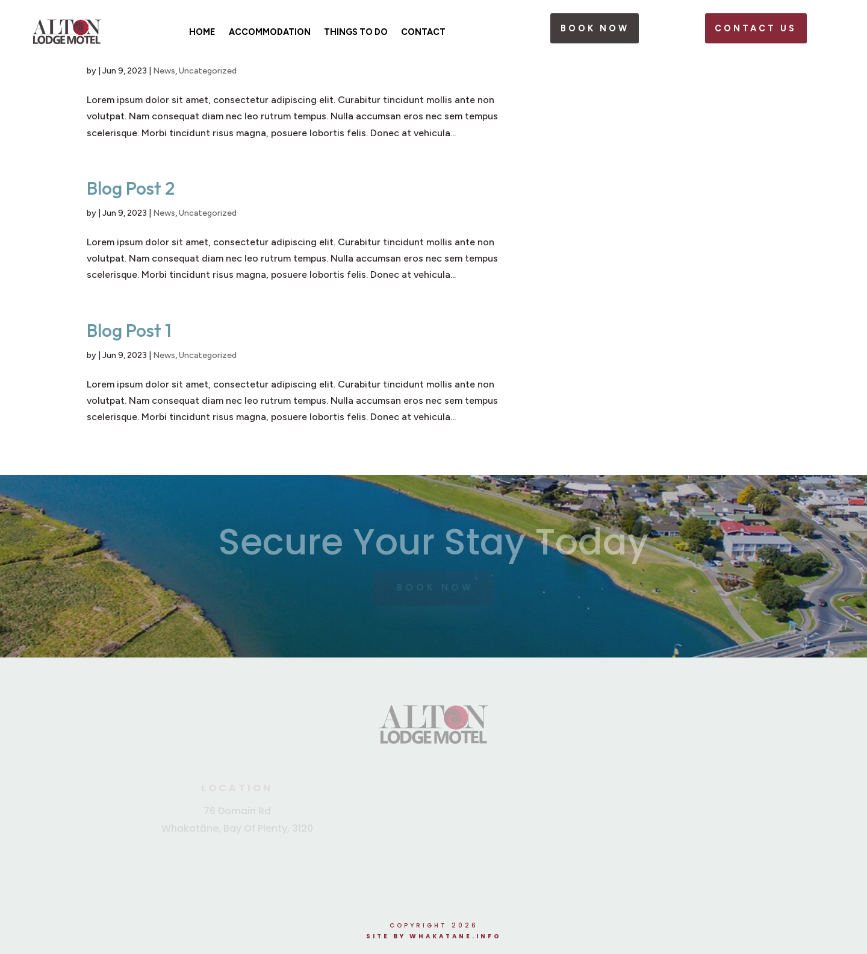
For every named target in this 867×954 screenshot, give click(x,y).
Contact (423, 32)
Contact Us (756, 28)
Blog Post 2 (131, 188)
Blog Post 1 (129, 330)
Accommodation (270, 32)
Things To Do (356, 32)
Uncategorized (208, 71)
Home (202, 32)
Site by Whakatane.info (434, 936)
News (164, 71)
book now (595, 28)
